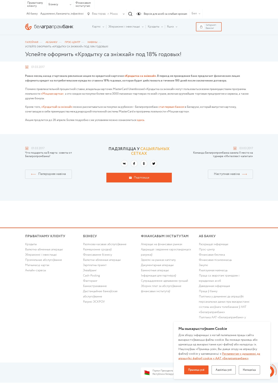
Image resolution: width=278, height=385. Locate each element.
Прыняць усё (196, 370)
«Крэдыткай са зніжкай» (57, 107)
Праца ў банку (208, 291)
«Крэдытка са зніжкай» (140, 76)
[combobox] (112, 14)
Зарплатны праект (95, 265)
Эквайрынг (90, 270)
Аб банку (32, 14)
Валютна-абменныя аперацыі (44, 249)
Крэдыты (31, 244)
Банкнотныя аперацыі (155, 270)
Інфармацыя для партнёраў (158, 276)
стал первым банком (171, 107)
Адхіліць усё (224, 370)
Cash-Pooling (91, 276)
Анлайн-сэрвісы (35, 270)
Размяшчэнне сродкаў (97, 249)
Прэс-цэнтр (207, 249)
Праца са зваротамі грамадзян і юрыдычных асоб (219, 278)
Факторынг (90, 281)
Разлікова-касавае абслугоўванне (104, 244)
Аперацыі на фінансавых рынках (161, 244)
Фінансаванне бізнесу (97, 255)
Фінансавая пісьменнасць (215, 260)
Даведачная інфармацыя (214, 286)
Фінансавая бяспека (212, 255)
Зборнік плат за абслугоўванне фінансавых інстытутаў (161, 288)
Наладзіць (249, 370)
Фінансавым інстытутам (83, 4)
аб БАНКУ (207, 236)
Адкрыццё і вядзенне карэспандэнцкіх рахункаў (166, 252)
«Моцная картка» (52, 94)
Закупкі (203, 265)
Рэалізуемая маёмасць (213, 270)
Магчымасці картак (37, 265)
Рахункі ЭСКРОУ (94, 302)
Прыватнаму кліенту (35, 4)
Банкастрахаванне (95, 286)
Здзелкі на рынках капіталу (158, 260)
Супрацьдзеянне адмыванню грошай (164, 281)
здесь (140, 120)
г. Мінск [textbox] (113, 14)
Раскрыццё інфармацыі (213, 244)
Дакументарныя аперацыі (157, 265)
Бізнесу (59, 4)
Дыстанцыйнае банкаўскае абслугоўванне (100, 294)
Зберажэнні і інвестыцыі (41, 255)
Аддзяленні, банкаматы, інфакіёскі (62, 14)
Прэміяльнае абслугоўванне (43, 260)
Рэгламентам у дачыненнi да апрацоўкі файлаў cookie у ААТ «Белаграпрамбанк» (219, 356)
